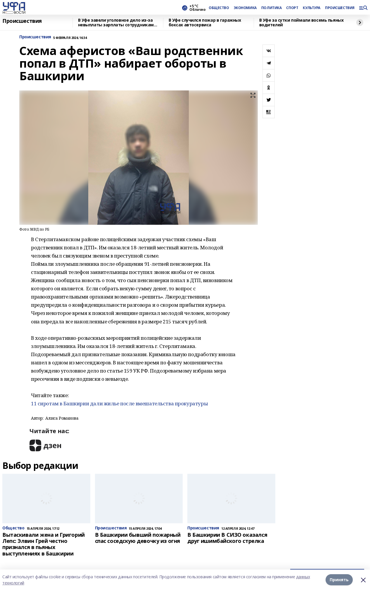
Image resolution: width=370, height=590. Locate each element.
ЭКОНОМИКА (245, 8)
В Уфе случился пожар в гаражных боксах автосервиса (205, 23)
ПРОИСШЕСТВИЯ (339, 8)
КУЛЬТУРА (311, 8)
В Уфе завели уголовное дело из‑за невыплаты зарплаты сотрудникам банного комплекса (116, 23)
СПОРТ (292, 8)
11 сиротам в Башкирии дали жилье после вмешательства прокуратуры (119, 403)
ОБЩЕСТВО (219, 8)
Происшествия (22, 21)
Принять (339, 579)
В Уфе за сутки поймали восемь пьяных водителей (301, 23)
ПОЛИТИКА (271, 8)
